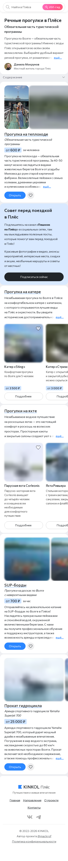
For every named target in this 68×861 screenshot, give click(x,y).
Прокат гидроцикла (23, 705)
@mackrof (44, 836)
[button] (16, 107)
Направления (32, 800)
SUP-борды (15, 585)
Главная (15, 800)
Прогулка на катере (22, 291)
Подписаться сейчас (34, 276)
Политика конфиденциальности (34, 841)
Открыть (15, 195)
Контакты (34, 807)
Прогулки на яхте (20, 410)
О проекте (51, 800)
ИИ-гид (52, 7)
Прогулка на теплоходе (26, 134)
